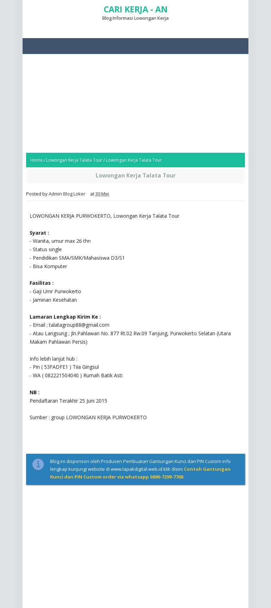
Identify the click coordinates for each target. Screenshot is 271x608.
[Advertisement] (135, 103)
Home (36, 160)
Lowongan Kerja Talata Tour (74, 160)
